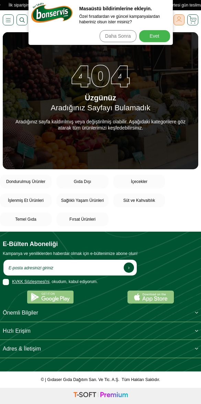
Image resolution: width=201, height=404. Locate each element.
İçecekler (139, 181)
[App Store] (150, 297)
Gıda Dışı (82, 181)
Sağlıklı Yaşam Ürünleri (82, 200)
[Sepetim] (192, 19)
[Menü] (8, 19)
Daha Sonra (118, 36)
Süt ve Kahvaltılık (139, 200)
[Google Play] (50, 297)
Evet (154, 36)
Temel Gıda (25, 219)
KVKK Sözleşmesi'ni (30, 281)
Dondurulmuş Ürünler (25, 181)
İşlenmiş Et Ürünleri (26, 200)
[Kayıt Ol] (129, 267)
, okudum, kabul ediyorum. (50, 282)
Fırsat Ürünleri (82, 219)
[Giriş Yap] (179, 19)
